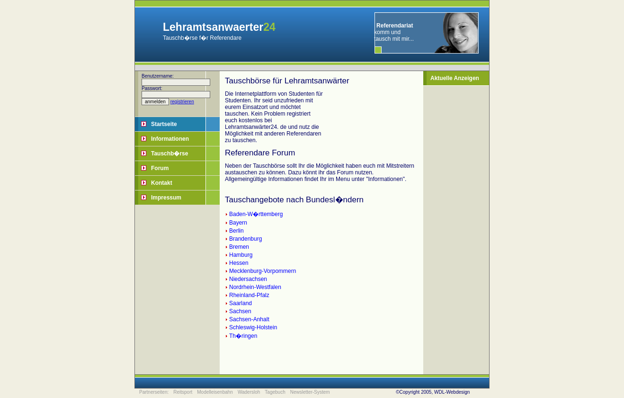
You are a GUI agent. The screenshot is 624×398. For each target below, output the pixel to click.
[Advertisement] (458, 228)
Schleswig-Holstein (253, 327)
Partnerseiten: (154, 392)
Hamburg (240, 255)
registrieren (182, 101)
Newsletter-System (310, 392)
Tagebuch (275, 392)
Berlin (236, 230)
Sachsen (240, 311)
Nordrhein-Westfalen (255, 287)
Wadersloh (249, 392)
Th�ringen (243, 336)
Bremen (239, 247)
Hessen (239, 263)
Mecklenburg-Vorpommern (262, 271)
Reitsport (182, 392)
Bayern (238, 222)
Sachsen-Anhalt (249, 319)
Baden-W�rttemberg (256, 214)
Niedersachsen (248, 279)
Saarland (240, 303)
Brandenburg (245, 238)
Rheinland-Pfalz (249, 295)
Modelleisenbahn (215, 392)
